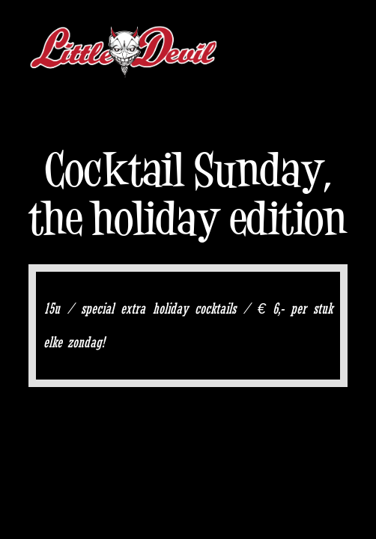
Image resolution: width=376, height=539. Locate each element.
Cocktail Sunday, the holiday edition (188, 194)
